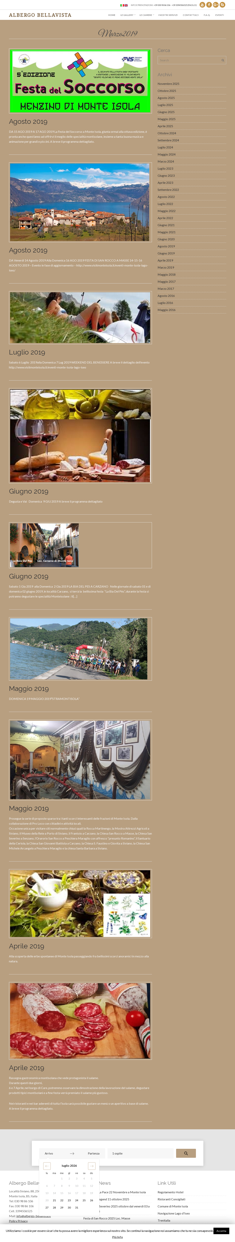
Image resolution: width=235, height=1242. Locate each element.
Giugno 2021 (166, 225)
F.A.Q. (207, 15)
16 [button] (69, 1193)
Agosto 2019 (28, 121)
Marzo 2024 (166, 161)
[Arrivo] (56, 1153)
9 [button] (69, 1185)
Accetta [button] (221, 1230)
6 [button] (47, 1185)
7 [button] (54, 1185)
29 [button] (61, 1207)
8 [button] (62, 1185)
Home (111, 15)
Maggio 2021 (167, 232)
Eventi (219, 15)
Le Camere (146, 15)
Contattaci (191, 15)
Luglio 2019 (27, 352)
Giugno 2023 (166, 175)
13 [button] (46, 1193)
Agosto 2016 (166, 295)
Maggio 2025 (167, 119)
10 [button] (76, 1185)
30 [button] (69, 1207)
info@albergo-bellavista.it (33, 1216)
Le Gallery (126, 15)
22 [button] (61, 1200)
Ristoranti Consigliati (171, 1199)
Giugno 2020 (166, 239)
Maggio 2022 (167, 211)
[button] (47, 1166)
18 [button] (84, 1193)
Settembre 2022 (168, 189)
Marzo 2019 (166, 267)
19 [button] (91, 1193)
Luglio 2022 (165, 204)
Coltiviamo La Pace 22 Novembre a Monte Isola (114, 1192)
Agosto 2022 (166, 196)
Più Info (117, 1237)
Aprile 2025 (165, 126)
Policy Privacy (18, 1221)
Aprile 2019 (26, 946)
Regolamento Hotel (170, 1192)
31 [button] (76, 1207)
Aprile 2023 (165, 182)
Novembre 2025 (168, 83)
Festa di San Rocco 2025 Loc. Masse (106, 1218)
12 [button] (91, 1185)
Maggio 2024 (167, 154)
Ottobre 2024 (167, 133)
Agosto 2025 (166, 98)
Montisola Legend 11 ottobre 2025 (106, 1199)
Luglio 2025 (165, 105)
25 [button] (84, 1200)
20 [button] (46, 1200)
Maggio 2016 (167, 310)
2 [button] (69, 1178)
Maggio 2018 (167, 274)
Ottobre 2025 (167, 90)
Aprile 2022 (165, 218)
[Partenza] (88, 1153)
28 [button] (54, 1207)
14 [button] (54, 1193)
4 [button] (84, 1178)
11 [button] (84, 1185)
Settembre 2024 (168, 140)
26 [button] (91, 1200)
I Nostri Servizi (168, 15)
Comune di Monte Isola (173, 1206)
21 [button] (54, 1200)
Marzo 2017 (166, 288)
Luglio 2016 (165, 302)
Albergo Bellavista (40, 15)
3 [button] (76, 1178)
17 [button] (76, 1193)
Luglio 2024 (165, 147)
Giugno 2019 (28, 491)
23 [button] (69, 1200)
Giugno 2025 (166, 112)
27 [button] (46, 1207)
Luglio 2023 (165, 168)
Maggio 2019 (29, 688)
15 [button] (61, 1193)
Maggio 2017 (167, 281)
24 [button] (76, 1200)
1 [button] (62, 1178)
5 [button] (91, 1178)
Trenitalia (164, 1220)
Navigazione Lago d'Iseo (174, 1213)
